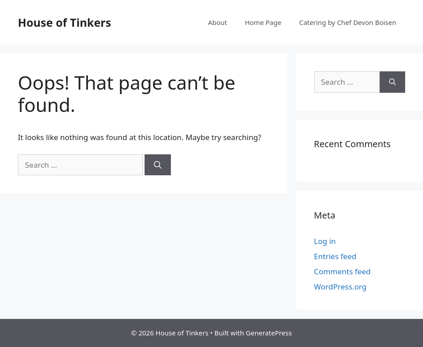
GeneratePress (269, 332)
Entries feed (335, 256)
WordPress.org (340, 286)
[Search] (158, 165)
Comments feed (342, 271)
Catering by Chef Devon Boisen (347, 22)
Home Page (263, 22)
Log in (325, 241)
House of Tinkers (64, 22)
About (217, 22)
